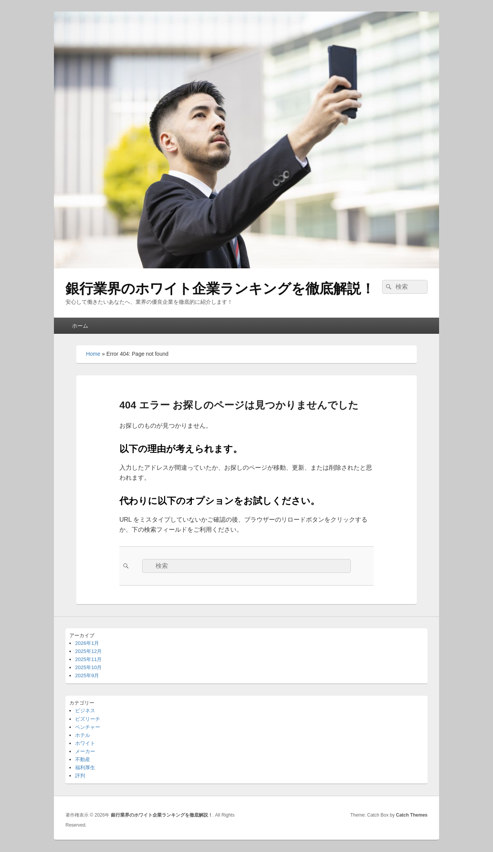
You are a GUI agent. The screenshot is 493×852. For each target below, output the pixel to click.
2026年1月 (87, 643)
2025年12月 (88, 651)
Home (93, 354)
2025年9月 (87, 675)
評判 (80, 775)
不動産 (82, 759)
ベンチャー (87, 727)
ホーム (80, 326)
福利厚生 (85, 767)
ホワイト (85, 743)
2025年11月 (88, 659)
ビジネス (85, 710)
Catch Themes (412, 815)
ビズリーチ (87, 719)
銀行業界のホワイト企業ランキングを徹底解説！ (220, 288)
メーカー (85, 751)
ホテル (82, 735)
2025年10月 (88, 667)
